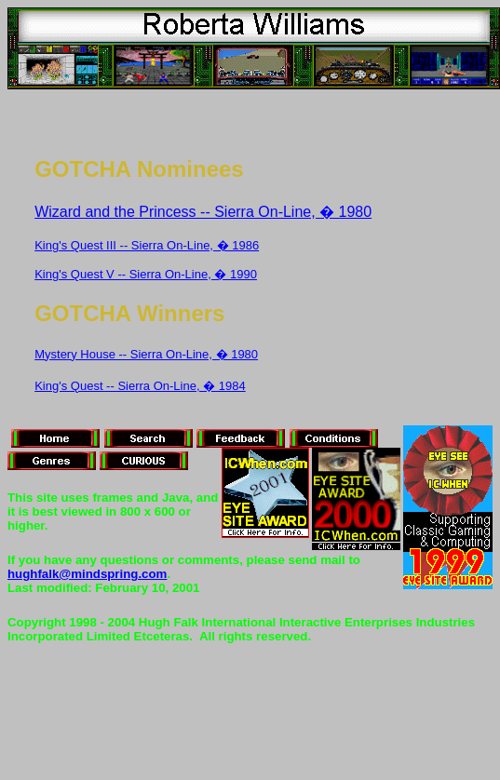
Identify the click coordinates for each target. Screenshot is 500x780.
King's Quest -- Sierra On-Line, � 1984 (139, 386)
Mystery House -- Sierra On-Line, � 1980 (146, 354)
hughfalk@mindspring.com (87, 574)
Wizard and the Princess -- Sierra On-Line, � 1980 (203, 212)
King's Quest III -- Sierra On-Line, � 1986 (146, 245)
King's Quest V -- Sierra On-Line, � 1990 (145, 274)
